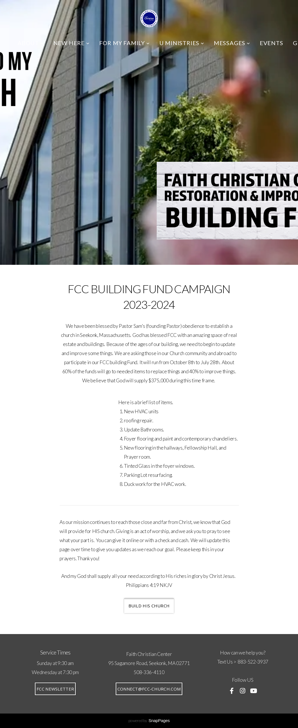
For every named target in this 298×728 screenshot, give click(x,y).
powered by (149, 720)
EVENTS (271, 42)
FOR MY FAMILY (124, 42)
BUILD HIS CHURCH (149, 606)
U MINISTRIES (181, 42)
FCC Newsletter (55, 689)
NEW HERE (71, 42)
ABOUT (31, 42)
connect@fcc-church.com (149, 689)
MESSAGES (232, 42)
